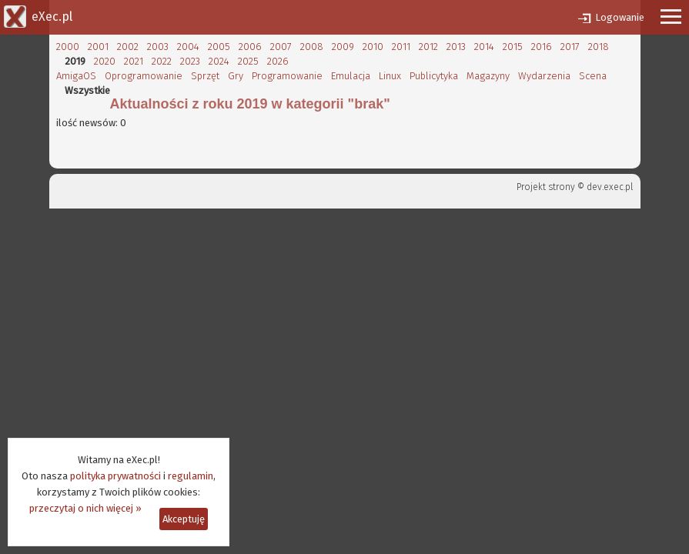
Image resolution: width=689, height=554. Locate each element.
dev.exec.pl (610, 187)
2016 (541, 46)
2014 (484, 46)
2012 (428, 46)
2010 (373, 46)
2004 (188, 46)
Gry (235, 76)
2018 (598, 46)
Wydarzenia (544, 76)
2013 (456, 46)
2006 (250, 46)
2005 (219, 46)
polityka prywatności (115, 476)
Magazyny (488, 76)
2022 (162, 61)
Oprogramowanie (143, 76)
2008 (311, 46)
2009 (343, 46)
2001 (98, 46)
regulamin (190, 476)
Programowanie (287, 76)
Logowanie (619, 17)
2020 (104, 61)
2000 (67, 46)
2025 (248, 61)
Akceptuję (183, 519)
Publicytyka (434, 76)
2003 (158, 46)
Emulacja (350, 76)
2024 (219, 61)
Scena (593, 76)
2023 (190, 61)
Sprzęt (205, 76)
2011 (401, 46)
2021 (133, 61)
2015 (513, 46)
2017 (570, 46)
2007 (281, 46)
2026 (278, 61)
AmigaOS (76, 76)
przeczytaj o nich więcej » (85, 508)
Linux (390, 76)
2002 (128, 46)
